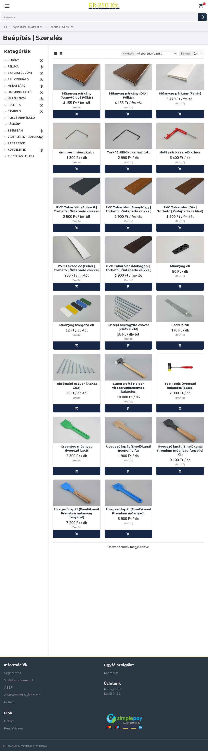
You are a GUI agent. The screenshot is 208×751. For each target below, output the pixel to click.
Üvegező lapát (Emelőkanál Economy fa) (128, 448)
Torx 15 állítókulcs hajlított (128, 152)
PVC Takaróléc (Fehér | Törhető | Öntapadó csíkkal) (77, 268)
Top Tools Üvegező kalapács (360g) (180, 386)
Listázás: (186, 53)
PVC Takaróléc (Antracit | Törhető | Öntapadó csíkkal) (77, 209)
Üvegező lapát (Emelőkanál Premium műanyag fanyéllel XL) (180, 450)
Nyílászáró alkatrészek (27, 27)
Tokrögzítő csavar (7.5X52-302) (77, 386)
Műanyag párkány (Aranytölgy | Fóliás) (77, 95)
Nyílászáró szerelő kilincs (180, 152)
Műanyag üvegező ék (76, 325)
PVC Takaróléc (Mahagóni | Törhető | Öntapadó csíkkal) (128, 268)
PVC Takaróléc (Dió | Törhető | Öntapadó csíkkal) (180, 209)
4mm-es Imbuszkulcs (76, 152)
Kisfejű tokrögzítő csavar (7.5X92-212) (128, 327)
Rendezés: (128, 53)
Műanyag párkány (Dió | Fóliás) (128, 95)
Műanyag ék (180, 266)
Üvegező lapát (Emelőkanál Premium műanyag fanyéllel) (76, 513)
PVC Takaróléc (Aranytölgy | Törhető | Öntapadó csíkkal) (128, 209)
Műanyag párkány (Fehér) (180, 93)
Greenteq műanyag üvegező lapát (77, 448)
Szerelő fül (180, 325)
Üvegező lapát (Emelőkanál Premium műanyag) (128, 511)
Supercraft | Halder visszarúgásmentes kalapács (128, 387)
